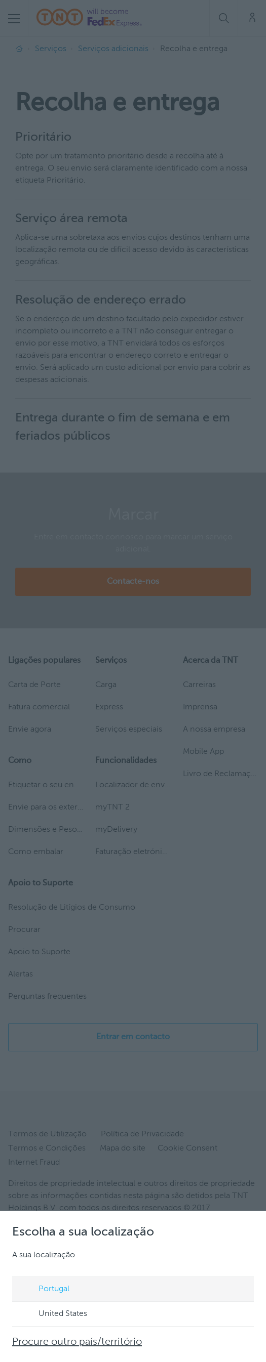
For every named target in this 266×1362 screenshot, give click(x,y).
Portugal (44, 1289)
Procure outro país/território (77, 1342)
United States (53, 1314)
